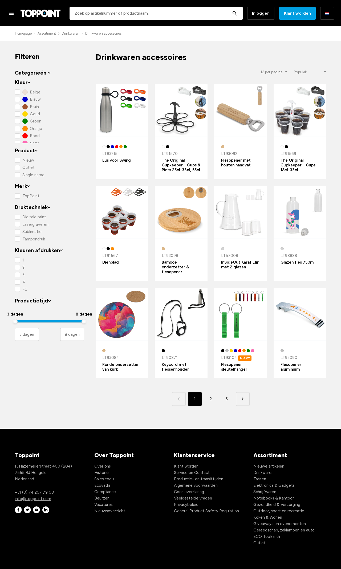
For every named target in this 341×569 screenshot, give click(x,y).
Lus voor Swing (116, 160)
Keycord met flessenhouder (175, 367)
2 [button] (211, 398)
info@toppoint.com (33, 498)
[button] (243, 399)
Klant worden (297, 13)
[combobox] (156, 13)
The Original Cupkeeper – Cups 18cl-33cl (298, 165)
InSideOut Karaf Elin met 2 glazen (240, 264)
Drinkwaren (70, 33)
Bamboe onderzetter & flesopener (175, 267)
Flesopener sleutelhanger (234, 367)
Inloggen (261, 13)
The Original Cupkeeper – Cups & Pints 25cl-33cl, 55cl (181, 165)
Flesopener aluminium (291, 367)
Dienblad (110, 262)
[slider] (15, 321)
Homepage (23, 33)
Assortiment (47, 33)
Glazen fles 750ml (298, 262)
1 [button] (195, 398)
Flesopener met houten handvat (236, 162)
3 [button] (227, 398)
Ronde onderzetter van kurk (120, 367)
